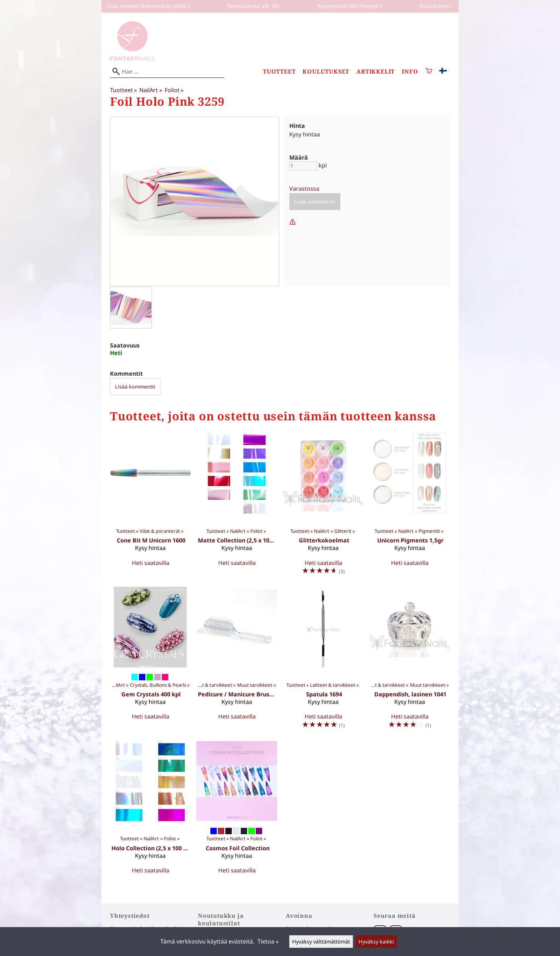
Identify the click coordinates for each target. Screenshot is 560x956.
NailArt (150, 90)
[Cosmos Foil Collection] (236, 810)
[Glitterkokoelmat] (323, 507)
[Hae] (167, 71)
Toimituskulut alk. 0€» (253, 5)
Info (410, 71)
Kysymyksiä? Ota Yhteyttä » (350, 5)
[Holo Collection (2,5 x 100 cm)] (150, 810)
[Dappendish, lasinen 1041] (409, 661)
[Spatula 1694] (323, 661)
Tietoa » (268, 941)
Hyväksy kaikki (376, 941)
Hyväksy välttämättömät (321, 941)
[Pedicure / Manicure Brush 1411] (236, 661)
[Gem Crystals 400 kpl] (150, 661)
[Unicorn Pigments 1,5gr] (409, 507)
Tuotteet (279, 71)
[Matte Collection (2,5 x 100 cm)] (236, 507)
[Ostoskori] (428, 71)
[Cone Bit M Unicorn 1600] (150, 507)
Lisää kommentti (135, 386)
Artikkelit (375, 71)
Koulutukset (325, 71)
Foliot (174, 90)
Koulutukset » (436, 5)
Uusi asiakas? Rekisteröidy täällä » (148, 5)
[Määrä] (303, 165)
